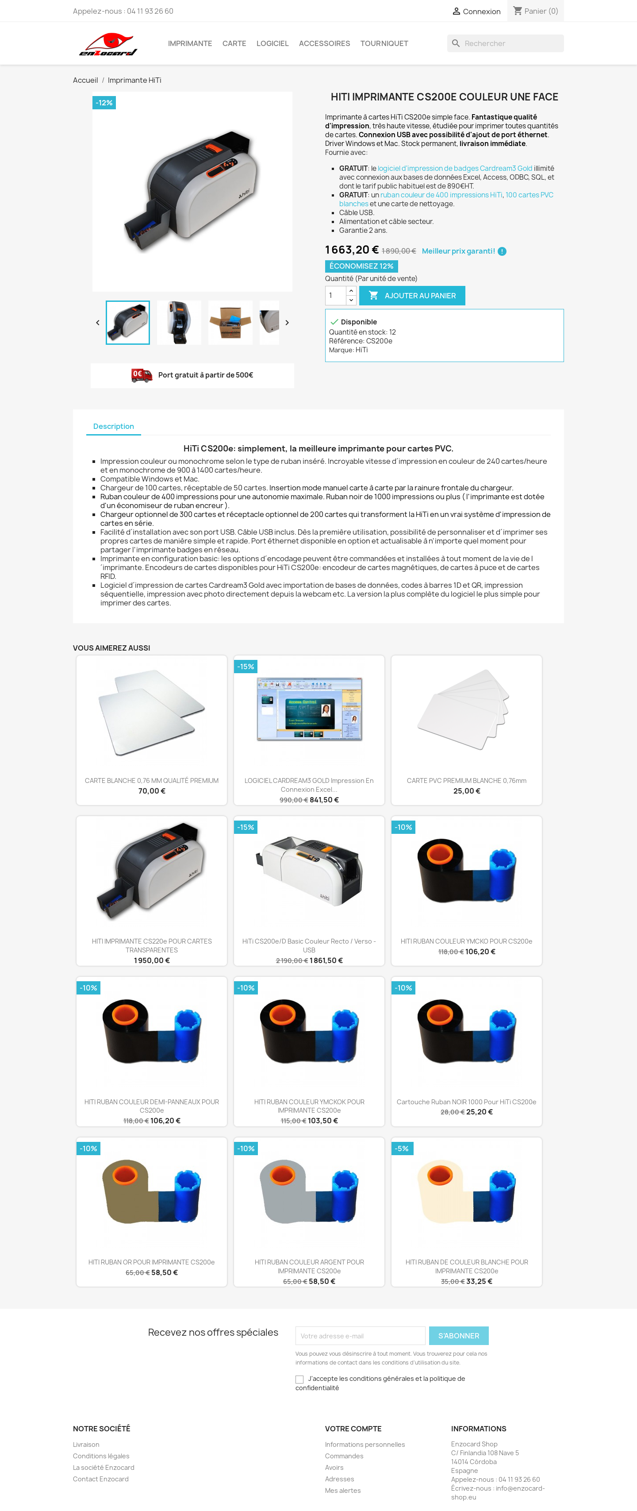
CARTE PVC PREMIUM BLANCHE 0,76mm (466, 780)
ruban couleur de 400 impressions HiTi (441, 195)
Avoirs (334, 1467)
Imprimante (190, 43)
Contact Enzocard (101, 1479)
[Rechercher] (505, 43)
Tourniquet (384, 43)
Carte (234, 43)
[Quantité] (335, 295)
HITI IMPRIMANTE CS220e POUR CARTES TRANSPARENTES (152, 945)
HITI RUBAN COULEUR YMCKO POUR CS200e (467, 941)
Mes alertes (343, 1490)
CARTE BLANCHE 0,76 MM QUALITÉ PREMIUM (152, 780)
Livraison (86, 1444)
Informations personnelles (365, 1444)
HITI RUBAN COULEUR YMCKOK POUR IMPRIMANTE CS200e (309, 1106)
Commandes (344, 1456)
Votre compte (353, 1429)
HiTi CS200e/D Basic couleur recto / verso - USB (309, 945)
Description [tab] (113, 426)
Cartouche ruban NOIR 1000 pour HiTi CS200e (467, 1102)
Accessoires (324, 43)
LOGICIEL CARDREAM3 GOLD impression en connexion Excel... (309, 785)
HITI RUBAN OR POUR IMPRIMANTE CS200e (151, 1262)
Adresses (339, 1479)
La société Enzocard (103, 1467)
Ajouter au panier (412, 295)
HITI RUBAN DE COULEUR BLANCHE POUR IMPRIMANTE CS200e (467, 1266)
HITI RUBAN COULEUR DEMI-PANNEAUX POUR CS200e (151, 1106)
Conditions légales (101, 1456)
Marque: (341, 350)
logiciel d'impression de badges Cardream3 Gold (455, 168)
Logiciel (273, 43)
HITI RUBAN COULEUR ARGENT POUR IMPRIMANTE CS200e (309, 1266)
